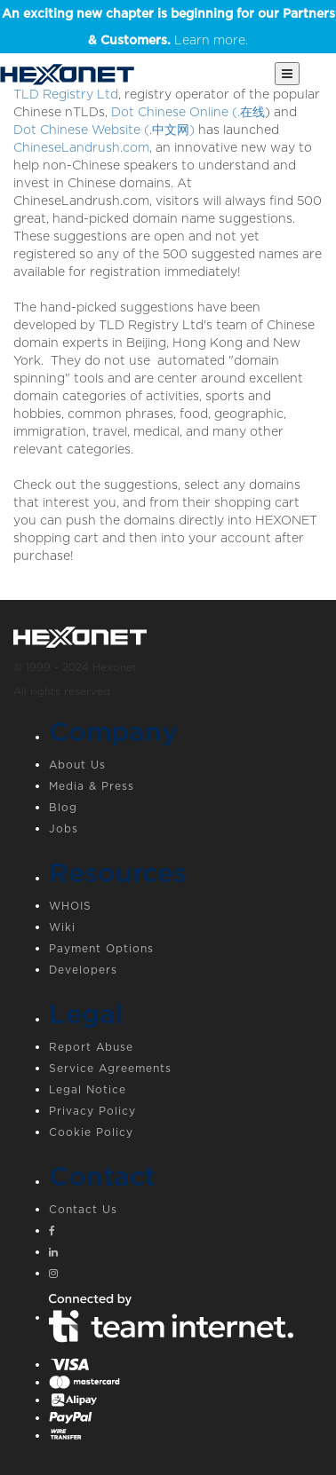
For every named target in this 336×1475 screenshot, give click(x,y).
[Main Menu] (287, 73)
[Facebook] (186, 1232)
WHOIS (70, 905)
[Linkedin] (186, 1254)
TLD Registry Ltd (65, 94)
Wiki (62, 927)
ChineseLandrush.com (81, 147)
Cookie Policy (91, 1132)
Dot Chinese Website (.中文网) (104, 129)
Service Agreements (110, 1068)
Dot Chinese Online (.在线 (188, 112)
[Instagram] (186, 1275)
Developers (83, 969)
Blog (63, 807)
